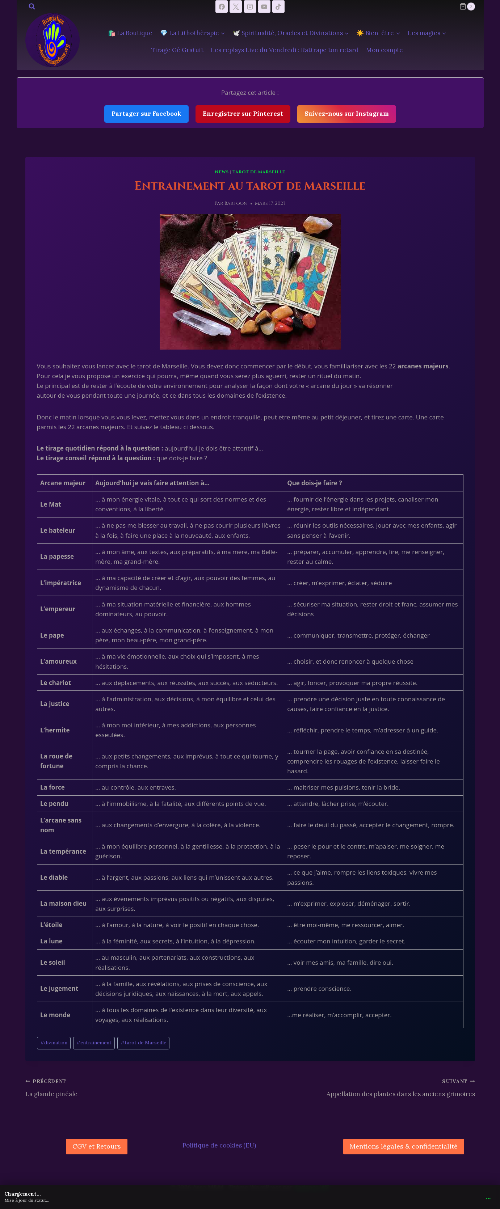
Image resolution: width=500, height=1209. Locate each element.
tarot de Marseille (258, 172)
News (221, 172)
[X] (236, 6)
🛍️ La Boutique (130, 33)
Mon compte (384, 50)
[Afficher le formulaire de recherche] (31, 6)
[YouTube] (264, 6)
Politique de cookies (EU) (219, 1145)
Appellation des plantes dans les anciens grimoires (365, 1087)
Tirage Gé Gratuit (177, 50)
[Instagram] (250, 6)
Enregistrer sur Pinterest (243, 114)
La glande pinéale (134, 1087)
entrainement (94, 1042)
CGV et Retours (96, 1146)
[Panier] (467, 6)
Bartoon (236, 203)
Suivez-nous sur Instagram (346, 114)
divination (53, 1042)
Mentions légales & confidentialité (404, 1146)
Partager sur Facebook (146, 114)
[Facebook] (221, 6)
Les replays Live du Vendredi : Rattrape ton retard (285, 50)
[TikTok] (278, 6)
